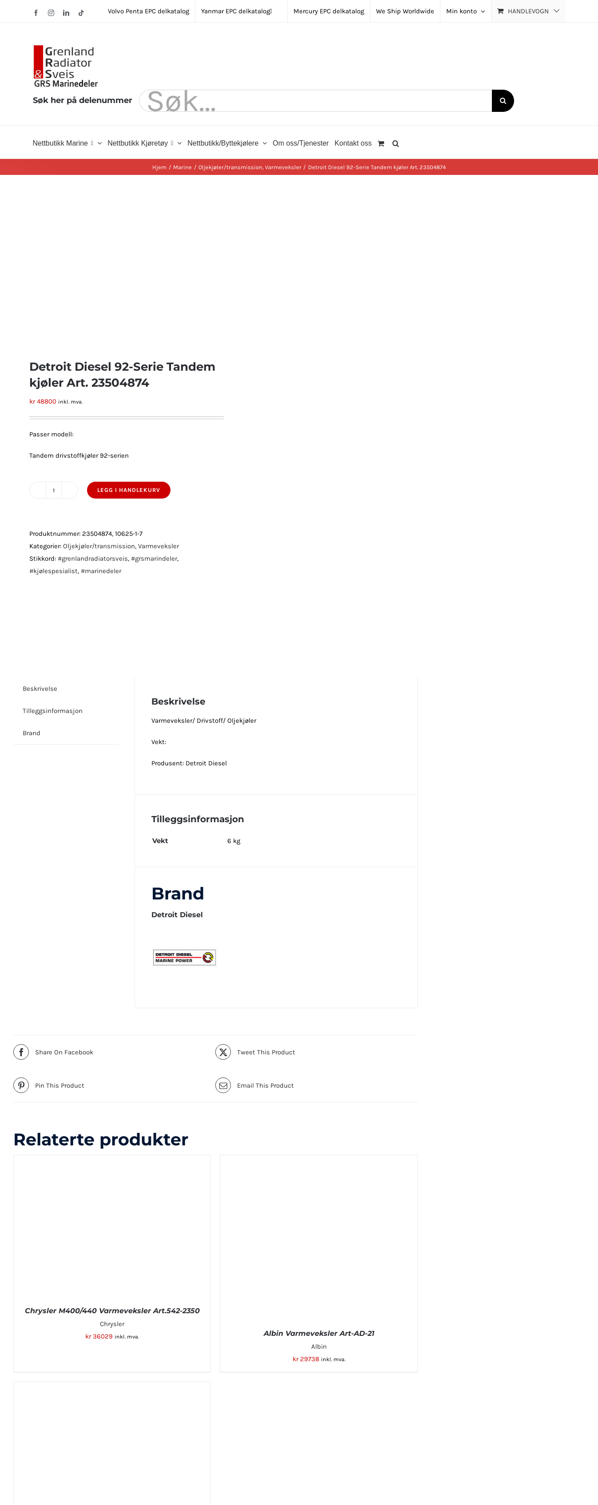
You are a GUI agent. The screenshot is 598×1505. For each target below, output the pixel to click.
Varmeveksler (158, 546)
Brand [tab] (31, 733)
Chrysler (112, 1324)
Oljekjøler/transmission (99, 546)
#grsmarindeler (154, 558)
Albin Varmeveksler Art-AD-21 (319, 1333)
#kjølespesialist (53, 571)
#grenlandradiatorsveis (93, 558)
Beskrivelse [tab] (40, 689)
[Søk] (503, 101)
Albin (319, 1347)
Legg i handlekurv (128, 490)
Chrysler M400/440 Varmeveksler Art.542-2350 (112, 1311)
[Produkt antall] (54, 490)
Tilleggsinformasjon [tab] (53, 711)
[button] (395, 142)
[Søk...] (315, 101)
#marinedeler (101, 571)
